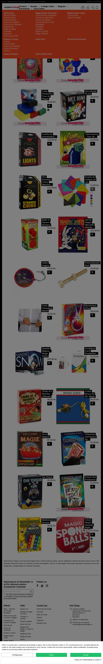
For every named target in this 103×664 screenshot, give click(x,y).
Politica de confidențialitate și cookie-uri (88, 660)
